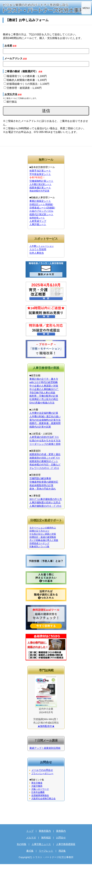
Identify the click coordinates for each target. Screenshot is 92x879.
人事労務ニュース (41, 844)
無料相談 (46, 837)
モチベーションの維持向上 (42, 527)
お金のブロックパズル (41, 211)
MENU (86, 8)
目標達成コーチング (39, 543)
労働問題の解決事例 (40, 478)
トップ (29, 831)
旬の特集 (21, 844)
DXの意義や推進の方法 (41, 402)
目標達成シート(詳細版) (42, 207)
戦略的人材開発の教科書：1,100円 (25, 79)
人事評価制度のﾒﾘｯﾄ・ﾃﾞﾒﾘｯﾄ (45, 506)
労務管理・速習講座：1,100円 (23, 87)
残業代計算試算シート (41, 214)
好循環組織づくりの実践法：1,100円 (26, 83)
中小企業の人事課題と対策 (43, 385)
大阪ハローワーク (40, 789)
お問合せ (61, 837)
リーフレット (46, 850)
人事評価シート (37, 224)
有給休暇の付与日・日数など (45, 464)
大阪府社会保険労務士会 (43, 798)
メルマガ (31, 837)
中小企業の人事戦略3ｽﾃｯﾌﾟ (44, 389)
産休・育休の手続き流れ (42, 488)
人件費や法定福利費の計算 (43, 413)
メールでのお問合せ (42, 770)
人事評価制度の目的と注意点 (45, 502)
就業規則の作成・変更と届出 (45, 454)
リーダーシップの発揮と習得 (45, 444)
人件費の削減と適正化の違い (45, 416)
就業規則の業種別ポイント (43, 461)
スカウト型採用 (37, 249)
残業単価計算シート (40, 187)
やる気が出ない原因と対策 (42, 534)
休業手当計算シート (40, 170)
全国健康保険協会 (40, 795)
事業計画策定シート (40, 201)
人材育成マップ (37, 221)
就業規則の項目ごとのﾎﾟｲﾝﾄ (44, 457)
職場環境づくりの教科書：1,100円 (25, 76)
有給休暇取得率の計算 (41, 485)
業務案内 (61, 831)
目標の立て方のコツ (39, 531)
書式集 (29, 850)
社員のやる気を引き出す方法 (45, 440)
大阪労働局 (36, 786)
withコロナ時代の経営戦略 (43, 382)
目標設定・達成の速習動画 (42, 537)
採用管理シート (37, 218)
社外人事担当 (36, 252)
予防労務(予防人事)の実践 (42, 392)
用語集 (62, 850)
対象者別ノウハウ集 (39, 546)
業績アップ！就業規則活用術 (45, 748)
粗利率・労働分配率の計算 (43, 395)
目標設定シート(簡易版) (41, 204)
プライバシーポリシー (42, 773)
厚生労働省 (36, 783)
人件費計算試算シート (40, 184)
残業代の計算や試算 (40, 426)
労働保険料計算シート (41, 181)
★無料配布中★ (46, 726)
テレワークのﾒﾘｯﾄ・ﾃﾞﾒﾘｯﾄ (44, 468)
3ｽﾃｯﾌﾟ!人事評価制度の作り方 (45, 499)
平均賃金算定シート (40, 174)
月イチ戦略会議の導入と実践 (43, 540)
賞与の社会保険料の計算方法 (45, 420)
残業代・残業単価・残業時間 (45, 423)
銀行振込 (10, 101)
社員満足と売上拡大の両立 (43, 399)
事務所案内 (45, 831)
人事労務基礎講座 (65, 844)
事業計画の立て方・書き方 (43, 379)
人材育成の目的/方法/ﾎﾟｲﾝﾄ (44, 437)
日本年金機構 (38, 792)
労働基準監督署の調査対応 (43, 481)
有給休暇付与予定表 (39, 191)
